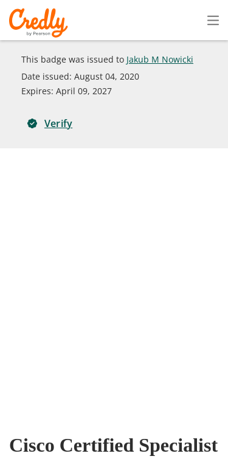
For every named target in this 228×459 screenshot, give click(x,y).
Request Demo (42, 414)
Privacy (213, 414)
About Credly (114, 414)
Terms (170, 414)
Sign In (192, 20)
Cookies (48, 449)
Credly (40, 23)
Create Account (107, 20)
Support (211, 432)
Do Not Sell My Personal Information (154, 449)
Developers (156, 432)
